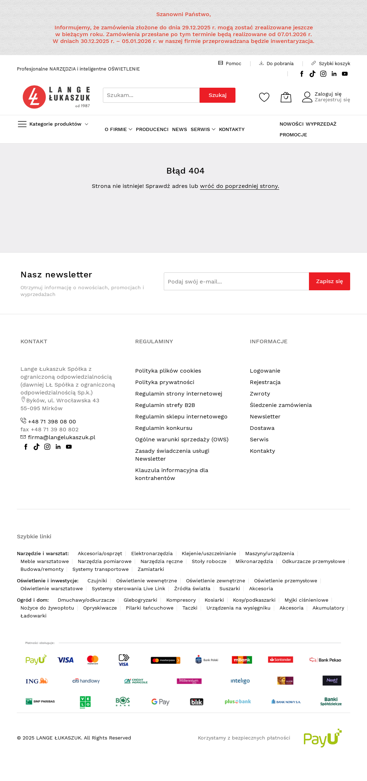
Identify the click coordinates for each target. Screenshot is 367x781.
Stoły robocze (209, 561)
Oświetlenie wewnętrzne (146, 580)
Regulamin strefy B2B (165, 405)
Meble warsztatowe (44, 561)
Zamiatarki (151, 569)
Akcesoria (261, 588)
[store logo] (56, 97)
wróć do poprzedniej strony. (239, 186)
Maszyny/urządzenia (269, 553)
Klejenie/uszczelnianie (209, 553)
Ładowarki (33, 616)
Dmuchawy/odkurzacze (86, 600)
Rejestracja (265, 382)
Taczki (189, 608)
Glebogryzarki (140, 600)
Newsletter (265, 416)
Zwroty (260, 393)
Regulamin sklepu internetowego (181, 416)
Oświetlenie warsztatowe (51, 588)
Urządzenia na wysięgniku (238, 608)
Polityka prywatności (164, 382)
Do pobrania (276, 63)
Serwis (259, 439)
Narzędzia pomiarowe (105, 561)
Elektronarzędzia (152, 553)
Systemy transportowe (100, 569)
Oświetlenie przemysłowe (285, 580)
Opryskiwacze (100, 608)
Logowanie (265, 370)
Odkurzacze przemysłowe (313, 561)
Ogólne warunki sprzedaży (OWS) (182, 439)
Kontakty (262, 450)
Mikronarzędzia (254, 561)
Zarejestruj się (332, 99)
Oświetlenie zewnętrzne (215, 580)
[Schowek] (264, 97)
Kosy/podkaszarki (254, 600)
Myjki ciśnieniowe (306, 600)
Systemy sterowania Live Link (128, 588)
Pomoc (229, 63)
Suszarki (229, 588)
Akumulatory (328, 608)
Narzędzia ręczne (161, 561)
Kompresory (181, 600)
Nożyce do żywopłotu (47, 608)
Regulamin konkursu (163, 428)
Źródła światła (192, 588)
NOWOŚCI (292, 124)
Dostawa (262, 428)
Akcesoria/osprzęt (100, 553)
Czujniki (97, 580)
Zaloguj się (328, 94)
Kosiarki (214, 600)
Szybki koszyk (330, 63)
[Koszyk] (286, 97)
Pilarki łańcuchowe (149, 608)
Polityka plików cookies (168, 370)
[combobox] (151, 95)
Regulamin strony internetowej (178, 393)
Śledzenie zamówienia (281, 405)
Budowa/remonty (41, 569)
